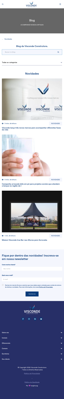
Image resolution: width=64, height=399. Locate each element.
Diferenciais (32, 343)
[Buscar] (3, 4)
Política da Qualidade (32, 382)
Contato (32, 349)
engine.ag (34, 385)
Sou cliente (32, 359)
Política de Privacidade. (46, 287)
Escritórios (32, 354)
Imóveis (32, 338)
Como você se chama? (8, 264)
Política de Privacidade (32, 373)
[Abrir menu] (60, 4)
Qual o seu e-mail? (7, 275)
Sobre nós (32, 333)
